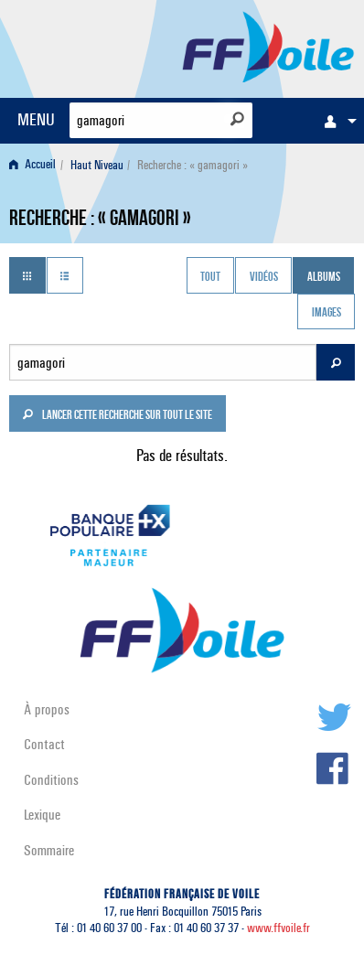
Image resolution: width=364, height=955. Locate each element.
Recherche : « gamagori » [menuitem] (192, 165)
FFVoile (268, 45)
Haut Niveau (96, 165)
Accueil (32, 165)
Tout (210, 277)
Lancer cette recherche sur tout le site (117, 416)
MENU (36, 119)
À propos (47, 709)
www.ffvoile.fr (278, 928)
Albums (323, 277)
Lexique (42, 814)
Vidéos (264, 277)
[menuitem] (335, 121)
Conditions (51, 780)
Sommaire (49, 850)
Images (326, 313)
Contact (44, 744)
